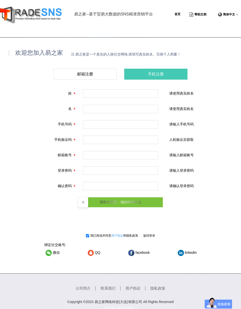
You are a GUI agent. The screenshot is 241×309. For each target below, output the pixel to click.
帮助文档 (200, 14)
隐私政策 (132, 235)
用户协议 (117, 235)
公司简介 (83, 288)
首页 (178, 14)
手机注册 (156, 74)
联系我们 (108, 288)
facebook (139, 253)
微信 (53, 253)
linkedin (187, 253)
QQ (94, 253)
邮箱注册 (85, 74)
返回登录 (149, 235)
